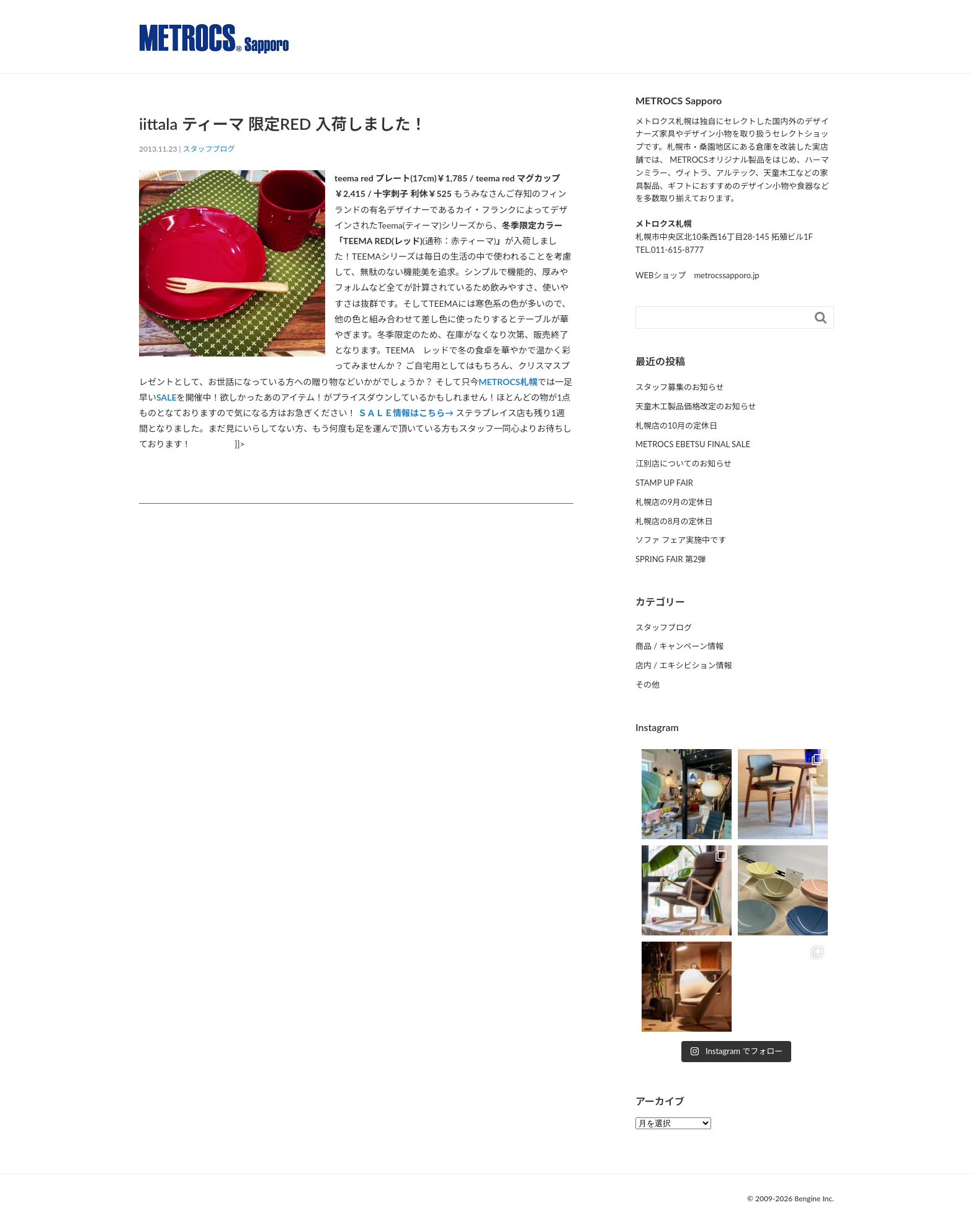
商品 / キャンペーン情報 (679, 646)
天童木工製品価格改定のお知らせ (695, 406)
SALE (166, 397)
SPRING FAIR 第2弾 (670, 559)
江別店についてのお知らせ (683, 463)
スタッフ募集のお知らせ (679, 387)
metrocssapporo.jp (726, 275)
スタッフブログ (209, 148)
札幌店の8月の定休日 (674, 521)
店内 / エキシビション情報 (683, 665)
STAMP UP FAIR (664, 483)
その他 (647, 684)
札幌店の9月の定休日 (674, 502)
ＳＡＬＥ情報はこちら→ (406, 412)
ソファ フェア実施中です (680, 540)
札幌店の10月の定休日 (676, 425)
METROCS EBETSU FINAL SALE (692, 444)
